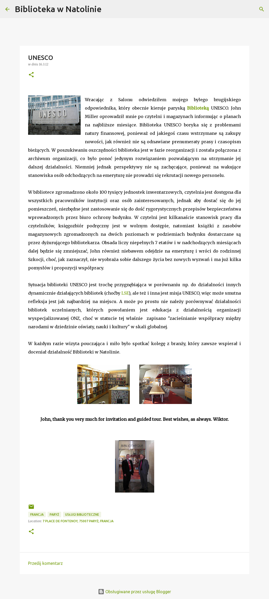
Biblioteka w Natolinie (58, 9)
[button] (31, 75)
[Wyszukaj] (109, 9)
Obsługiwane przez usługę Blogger (134, 591)
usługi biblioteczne (82, 514)
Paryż (54, 514)
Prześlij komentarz (45, 563)
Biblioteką (198, 108)
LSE (125, 293)
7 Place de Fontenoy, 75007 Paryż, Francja (78, 521)
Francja (37, 514)
